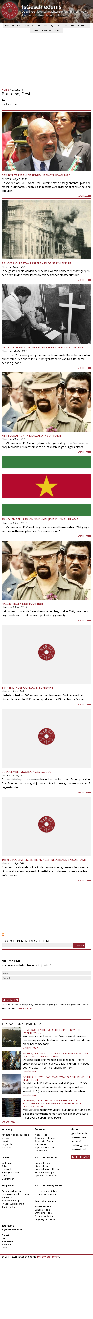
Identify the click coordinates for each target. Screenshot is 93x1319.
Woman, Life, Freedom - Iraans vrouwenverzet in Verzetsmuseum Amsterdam (55, 1055)
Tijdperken (56, 25)
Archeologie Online (44, 1216)
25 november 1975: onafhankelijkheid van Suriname (40, 519)
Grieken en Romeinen (12, 1191)
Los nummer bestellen (46, 1191)
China (4, 1175)
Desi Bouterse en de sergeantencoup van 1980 (36, 175)
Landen (29, 25)
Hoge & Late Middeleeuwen (15, 1194)
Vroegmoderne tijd (11, 1200)
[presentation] (26, 987)
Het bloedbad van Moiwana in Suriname (31, 435)
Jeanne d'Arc (41, 1144)
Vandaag (16, 25)
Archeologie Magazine (46, 1194)
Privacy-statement (48, 1256)
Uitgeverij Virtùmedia (45, 1219)
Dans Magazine (42, 1209)
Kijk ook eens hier (45, 1201)
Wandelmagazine (43, 1212)
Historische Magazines (48, 1185)
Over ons (6, 1238)
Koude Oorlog (8, 1206)
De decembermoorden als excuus (26, 772)
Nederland (7, 1162)
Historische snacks (41, 30)
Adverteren (7, 1241)
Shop (57, 30)
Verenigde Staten (10, 1172)
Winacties (6, 1147)
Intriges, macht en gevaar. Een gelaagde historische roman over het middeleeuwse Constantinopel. (52, 1103)
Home (6, 25)
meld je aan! (80, 1157)
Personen (42, 25)
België (5, 1166)
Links (4, 1247)
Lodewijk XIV (41, 1150)
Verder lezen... (31, 1048)
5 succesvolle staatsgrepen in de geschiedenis (36, 263)
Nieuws (5, 1137)
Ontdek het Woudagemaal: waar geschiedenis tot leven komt (56, 1078)
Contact (5, 1235)
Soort (5, 100)
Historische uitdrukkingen (47, 1169)
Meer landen (8, 1178)
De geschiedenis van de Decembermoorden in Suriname (42, 347)
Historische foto (42, 1162)
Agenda (5, 1141)
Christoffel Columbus (45, 1137)
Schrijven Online (43, 1206)
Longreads (7, 1144)
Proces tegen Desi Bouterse (22, 603)
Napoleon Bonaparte (45, 1147)
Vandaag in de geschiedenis (15, 1134)
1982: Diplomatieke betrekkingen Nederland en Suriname (44, 860)
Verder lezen (84, 196)
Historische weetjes (44, 1172)
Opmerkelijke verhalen (46, 1175)
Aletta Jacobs (41, 1134)
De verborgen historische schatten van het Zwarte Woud (53, 1031)
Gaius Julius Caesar (44, 1141)
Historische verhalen (76, 25)
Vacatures (6, 1244)
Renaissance (8, 1197)
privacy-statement (25, 1008)
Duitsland (6, 1169)
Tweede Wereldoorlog (13, 1203)
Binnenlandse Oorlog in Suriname (27, 687)
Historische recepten (45, 1166)
